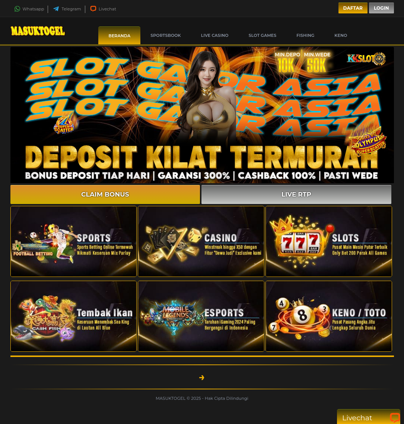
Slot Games (263, 35)
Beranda (119, 35)
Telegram (67, 9)
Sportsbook (165, 35)
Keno (340, 35)
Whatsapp (29, 9)
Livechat (103, 9)
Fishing (305, 35)
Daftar (353, 8)
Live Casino (215, 35)
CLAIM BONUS (105, 194)
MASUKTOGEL (171, 398)
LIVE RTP (296, 194)
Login (381, 8)
